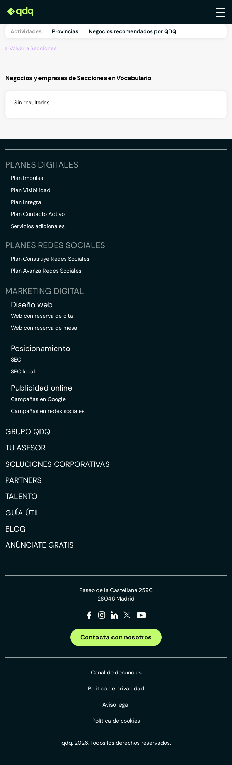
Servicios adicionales (38, 226)
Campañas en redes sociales (48, 411)
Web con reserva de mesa (44, 327)
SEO (16, 359)
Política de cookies (116, 720)
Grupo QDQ (27, 432)
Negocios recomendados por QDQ (132, 31)
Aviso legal (116, 704)
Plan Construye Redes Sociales (50, 258)
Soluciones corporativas (57, 464)
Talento (21, 496)
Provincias (65, 31)
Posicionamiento (40, 348)
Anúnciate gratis (39, 545)
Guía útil (22, 513)
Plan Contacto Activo (38, 214)
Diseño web (32, 304)
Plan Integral (27, 202)
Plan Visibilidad (30, 190)
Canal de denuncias (116, 672)
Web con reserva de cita (42, 316)
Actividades (26, 31)
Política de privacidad (116, 688)
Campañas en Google (38, 399)
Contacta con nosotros (116, 637)
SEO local (23, 371)
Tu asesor (25, 448)
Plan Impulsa (27, 178)
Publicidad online (41, 388)
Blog (15, 529)
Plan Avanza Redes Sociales (46, 270)
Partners (23, 480)
